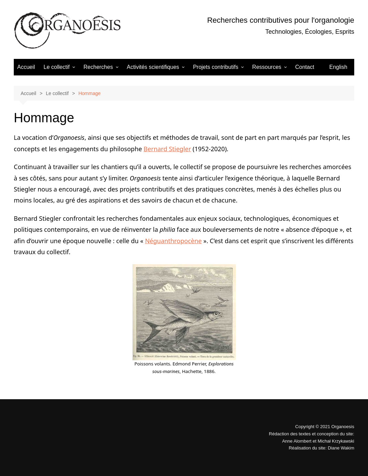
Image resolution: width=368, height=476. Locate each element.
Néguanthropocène (173, 241)
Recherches (98, 67)
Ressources (266, 67)
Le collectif (57, 67)
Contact (304, 67)
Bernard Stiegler (167, 149)
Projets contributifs (216, 67)
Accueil (26, 67)
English (338, 67)
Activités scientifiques (153, 67)
